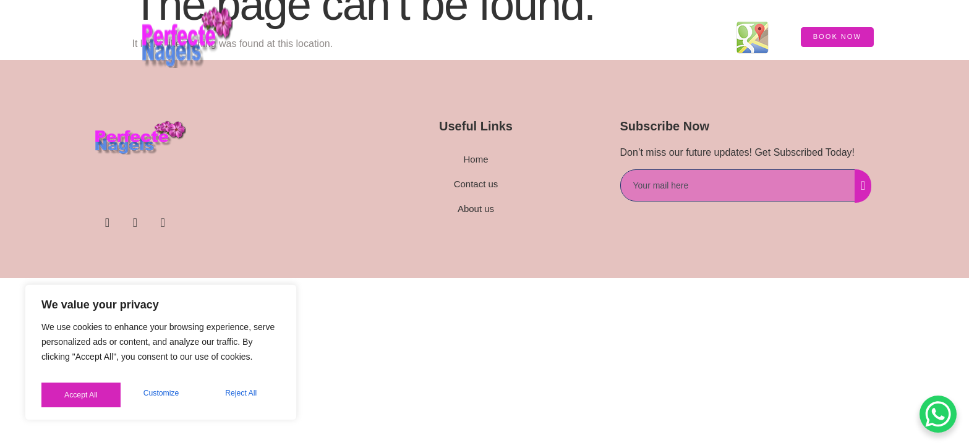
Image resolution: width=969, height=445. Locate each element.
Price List (623, 37)
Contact (689, 37)
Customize (81, 395)
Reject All (162, 395)
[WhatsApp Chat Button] (938, 414)
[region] (161, 356)
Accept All (242, 395)
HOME (442, 37)
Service (493, 37)
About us (555, 37)
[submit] (863, 186)
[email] (738, 185)
